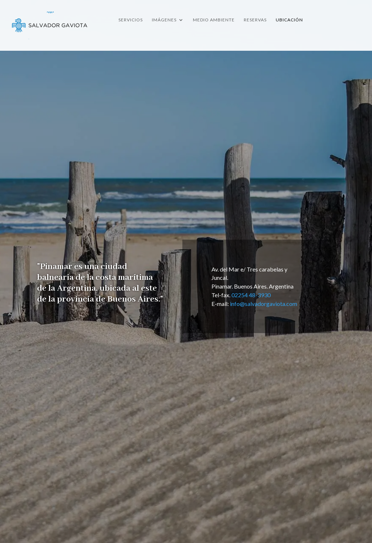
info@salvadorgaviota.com (263, 303)
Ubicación (289, 19)
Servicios (130, 19)
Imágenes (164, 19)
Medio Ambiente (214, 19)
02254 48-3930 (251, 294)
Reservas (255, 19)
